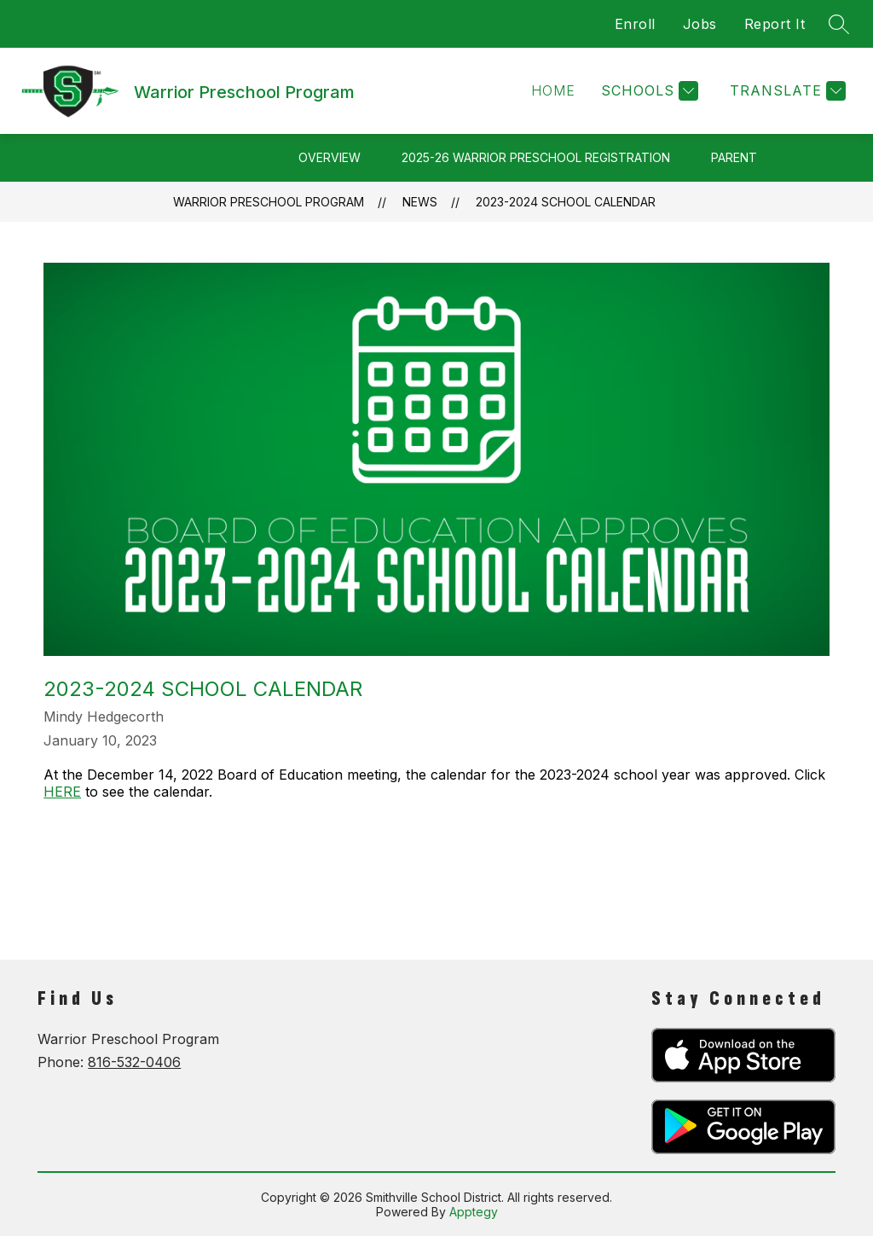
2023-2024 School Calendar (566, 201)
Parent (734, 157)
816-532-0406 (134, 1062)
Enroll (635, 23)
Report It (775, 23)
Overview (329, 157)
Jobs (700, 23)
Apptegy (473, 1211)
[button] (553, 91)
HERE (62, 791)
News (419, 201)
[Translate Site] (786, 91)
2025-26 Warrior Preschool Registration (536, 157)
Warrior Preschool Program (268, 201)
